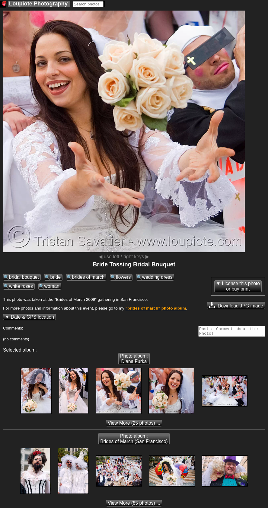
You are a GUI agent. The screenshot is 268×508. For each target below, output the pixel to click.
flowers (123, 277)
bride (55, 277)
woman (51, 286)
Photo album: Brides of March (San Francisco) (134, 440)
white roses (21, 286)
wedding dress (157, 277)
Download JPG (236, 305)
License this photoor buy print (241, 286)
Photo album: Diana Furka (134, 360)
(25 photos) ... (134, 424)
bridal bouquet (24, 277)
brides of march (88, 277)
